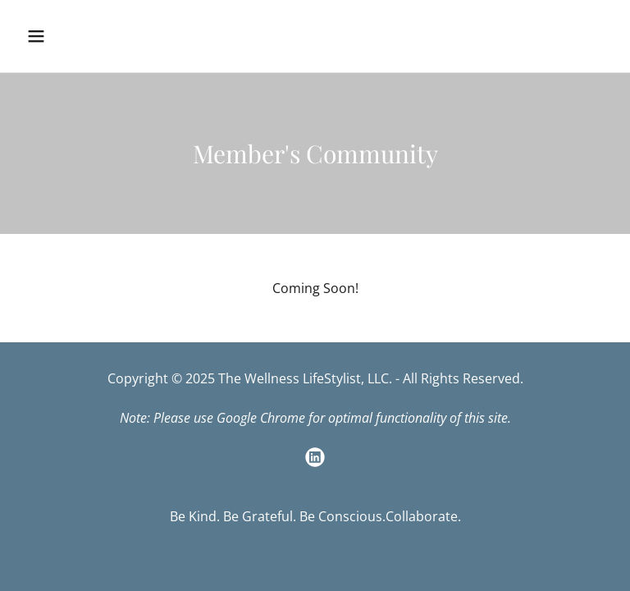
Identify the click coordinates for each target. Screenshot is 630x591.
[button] (87, 36)
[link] (315, 457)
